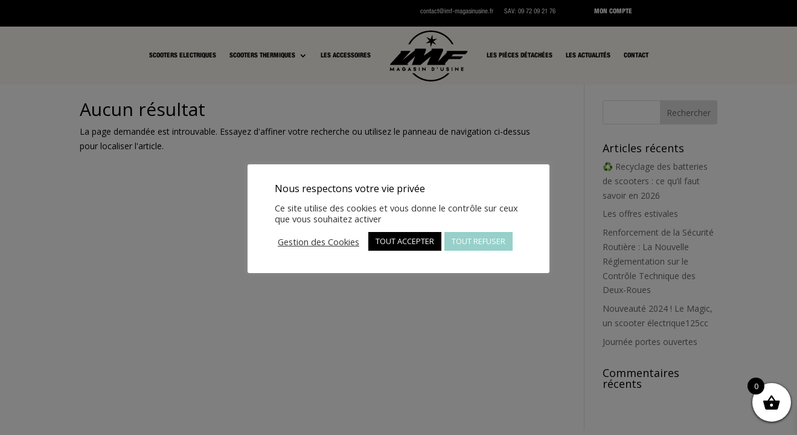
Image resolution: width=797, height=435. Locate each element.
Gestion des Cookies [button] (318, 241)
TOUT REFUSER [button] (478, 241)
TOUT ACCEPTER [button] (405, 241)
